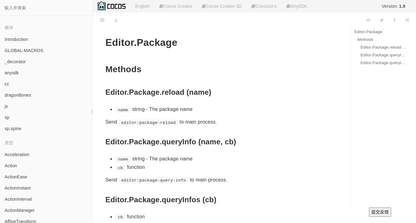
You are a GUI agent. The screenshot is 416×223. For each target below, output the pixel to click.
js (6, 106)
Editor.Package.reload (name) (384, 47)
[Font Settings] (115, 20)
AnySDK (296, 6)
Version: (393, 6)
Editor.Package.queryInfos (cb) (384, 62)
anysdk (12, 72)
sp (7, 117)
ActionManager (20, 210)
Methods (365, 39)
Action (11, 165)
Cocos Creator (175, 6)
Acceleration (17, 154)
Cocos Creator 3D (221, 6)
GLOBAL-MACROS (24, 50)
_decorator (15, 61)
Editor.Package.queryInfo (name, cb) (384, 55)
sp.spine (13, 128)
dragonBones (18, 95)
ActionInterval (18, 199)
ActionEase (16, 176)
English (142, 6)
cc (7, 83)
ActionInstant (18, 188)
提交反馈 (380, 211)
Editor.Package (368, 31)
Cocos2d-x (264, 6)
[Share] (407, 20)
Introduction (16, 39)
